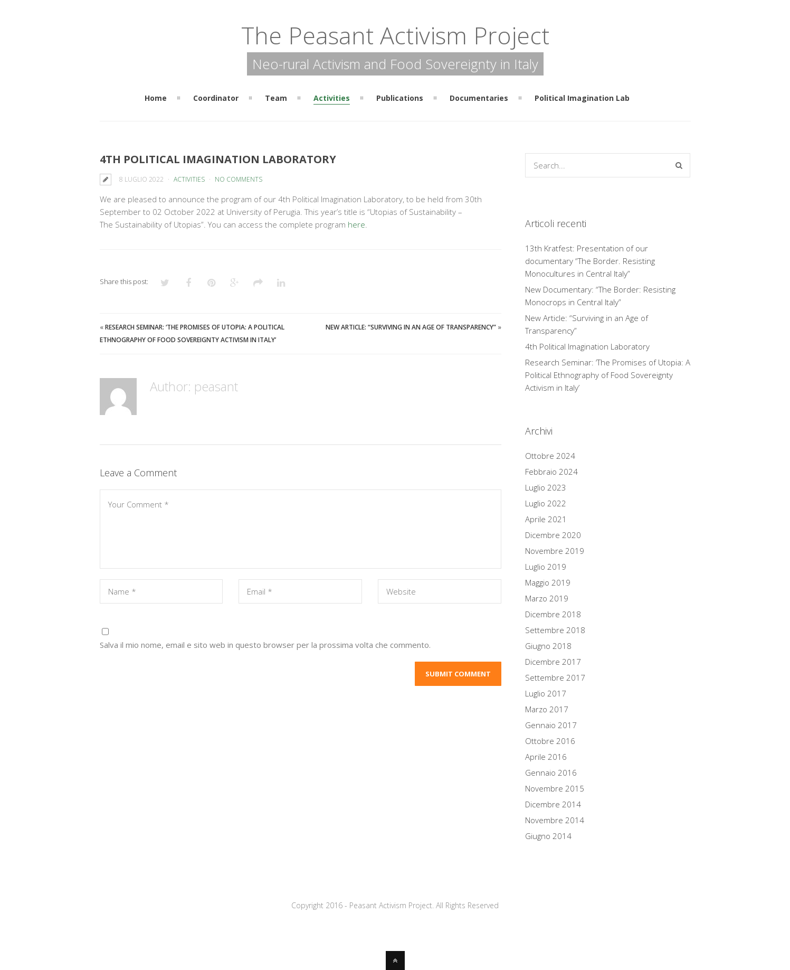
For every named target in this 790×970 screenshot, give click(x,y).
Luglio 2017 (545, 693)
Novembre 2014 (554, 820)
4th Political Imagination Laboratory (587, 346)
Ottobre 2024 (550, 455)
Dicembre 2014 (553, 804)
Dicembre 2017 (553, 661)
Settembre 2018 (555, 630)
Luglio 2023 (545, 487)
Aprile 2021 (546, 519)
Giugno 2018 (548, 646)
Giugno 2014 (548, 836)
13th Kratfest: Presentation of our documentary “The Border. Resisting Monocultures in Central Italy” (590, 261)
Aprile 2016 (546, 756)
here (356, 224)
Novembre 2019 (554, 550)
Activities (189, 179)
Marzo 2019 (546, 598)
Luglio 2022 (545, 503)
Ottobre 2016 (550, 741)
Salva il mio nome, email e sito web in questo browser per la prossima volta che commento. (265, 644)
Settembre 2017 (555, 677)
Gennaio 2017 (551, 725)
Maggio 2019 (547, 582)
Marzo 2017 (546, 709)
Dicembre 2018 (553, 614)
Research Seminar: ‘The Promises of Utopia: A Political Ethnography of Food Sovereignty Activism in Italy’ (607, 375)
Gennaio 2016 (551, 772)
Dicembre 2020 (553, 535)
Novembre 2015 (554, 788)
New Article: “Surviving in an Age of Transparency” (411, 327)
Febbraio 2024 (551, 471)
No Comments (238, 179)
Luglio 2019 (545, 566)
